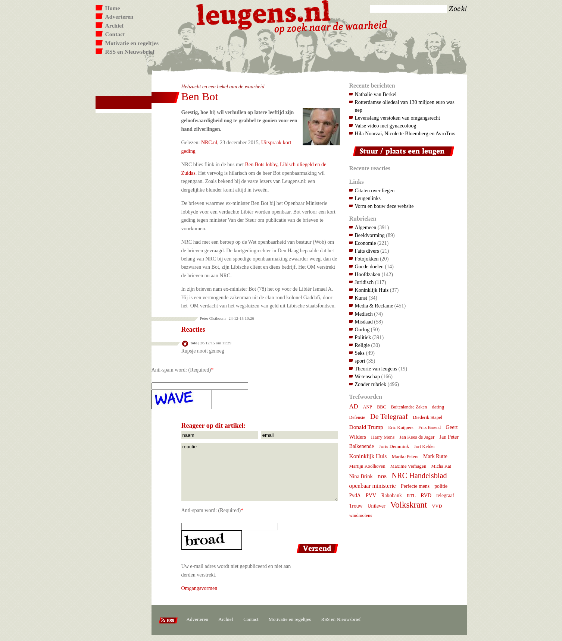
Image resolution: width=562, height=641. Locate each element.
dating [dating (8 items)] (438, 407)
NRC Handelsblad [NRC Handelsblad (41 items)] (419, 475)
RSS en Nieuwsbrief (130, 51)
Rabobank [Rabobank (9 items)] (391, 495)
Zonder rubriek (371, 384)
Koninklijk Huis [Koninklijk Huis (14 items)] (368, 456)
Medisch (364, 314)
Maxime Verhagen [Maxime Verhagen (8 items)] (408, 466)
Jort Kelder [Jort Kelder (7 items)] (424, 446)
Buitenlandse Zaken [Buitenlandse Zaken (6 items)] (409, 407)
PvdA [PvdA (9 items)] (355, 495)
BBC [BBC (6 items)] (381, 407)
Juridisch (364, 282)
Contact (115, 34)
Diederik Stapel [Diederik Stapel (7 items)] (427, 417)
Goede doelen (369, 266)
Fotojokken (367, 259)
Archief (114, 25)
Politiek (363, 337)
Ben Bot (199, 96)
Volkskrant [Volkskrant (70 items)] (408, 504)
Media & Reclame (374, 306)
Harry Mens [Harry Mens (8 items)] (382, 437)
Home (112, 8)
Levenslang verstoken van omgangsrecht (397, 118)
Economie (365, 243)
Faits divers (367, 251)
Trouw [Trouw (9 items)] (356, 506)
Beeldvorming (370, 235)
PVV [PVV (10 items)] (371, 495)
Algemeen (366, 227)
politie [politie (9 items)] (440, 486)
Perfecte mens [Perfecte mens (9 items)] (415, 486)
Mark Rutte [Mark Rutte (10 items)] (435, 456)
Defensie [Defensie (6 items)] (357, 417)
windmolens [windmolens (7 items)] (360, 515)
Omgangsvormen (199, 588)
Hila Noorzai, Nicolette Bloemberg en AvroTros (405, 133)
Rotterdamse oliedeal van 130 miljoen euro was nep (405, 106)
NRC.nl (209, 142)
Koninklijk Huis (372, 290)
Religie (362, 345)
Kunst (361, 298)
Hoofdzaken (368, 274)
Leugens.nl (264, 14)
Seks (360, 353)
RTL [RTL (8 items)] (411, 495)
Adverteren (119, 16)
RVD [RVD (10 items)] (426, 495)
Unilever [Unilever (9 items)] (376, 506)
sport (360, 361)
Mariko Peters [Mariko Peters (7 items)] (405, 456)
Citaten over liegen (375, 190)
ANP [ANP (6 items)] (367, 407)
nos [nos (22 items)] (382, 476)
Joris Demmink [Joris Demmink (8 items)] (394, 446)
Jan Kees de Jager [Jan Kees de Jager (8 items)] (417, 437)
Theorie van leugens (376, 369)
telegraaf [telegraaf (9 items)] (445, 495)
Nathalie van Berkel (376, 94)
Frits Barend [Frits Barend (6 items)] (429, 427)
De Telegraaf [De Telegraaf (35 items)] (389, 416)
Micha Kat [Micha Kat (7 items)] (441, 466)
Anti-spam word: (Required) (181, 370)
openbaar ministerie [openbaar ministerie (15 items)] (372, 486)
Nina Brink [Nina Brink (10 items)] (361, 476)
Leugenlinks (368, 198)
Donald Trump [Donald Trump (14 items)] (366, 427)
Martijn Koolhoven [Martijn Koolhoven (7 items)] (367, 466)
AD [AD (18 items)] (353, 406)
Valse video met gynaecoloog (385, 126)
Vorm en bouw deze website (384, 206)
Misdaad (364, 322)
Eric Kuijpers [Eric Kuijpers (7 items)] (400, 427)
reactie (259, 472)
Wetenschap (367, 376)
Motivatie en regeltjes (132, 43)
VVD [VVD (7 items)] (437, 506)
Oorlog (362, 329)
